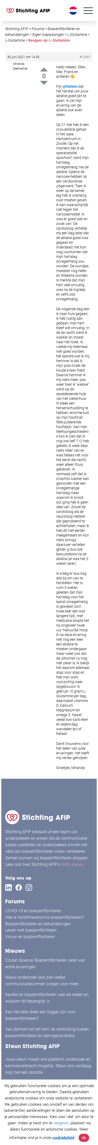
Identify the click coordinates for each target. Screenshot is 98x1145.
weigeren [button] (61, 1123)
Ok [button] (84, 1138)
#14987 (85, 57)
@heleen (70, 86)
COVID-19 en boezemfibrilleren (33, 910)
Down (44, 83)
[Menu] (88, 10)
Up (44, 69)
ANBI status (72, 864)
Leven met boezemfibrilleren (31, 930)
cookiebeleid (63, 1137)
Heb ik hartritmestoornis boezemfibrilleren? (44, 917)
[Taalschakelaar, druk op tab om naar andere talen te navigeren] (73, 10)
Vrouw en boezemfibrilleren (30, 936)
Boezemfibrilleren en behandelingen (38, 923)
